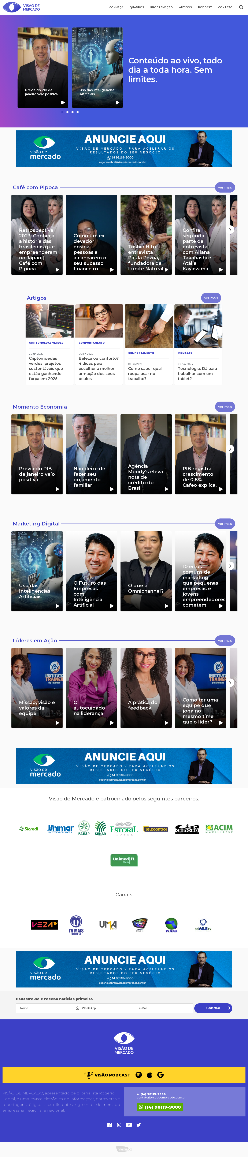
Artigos (185, 7)
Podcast (205, 7)
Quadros (137, 7)
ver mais (225, 187)
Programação (161, 7)
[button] (62, 112)
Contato (225, 7)
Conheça (116, 7)
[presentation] (18, 229)
